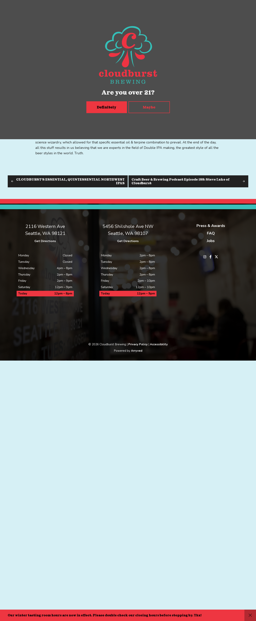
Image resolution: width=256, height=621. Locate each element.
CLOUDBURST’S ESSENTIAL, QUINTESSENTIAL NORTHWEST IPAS (70, 181)
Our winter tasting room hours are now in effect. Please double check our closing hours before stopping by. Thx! (105, 615)
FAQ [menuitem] (211, 233)
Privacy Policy (138, 605)
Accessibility (159, 605)
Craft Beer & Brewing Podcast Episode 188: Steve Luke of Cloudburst (181, 181)
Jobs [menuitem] (211, 240)
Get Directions (45, 241)
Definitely (106, 107)
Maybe (149, 107)
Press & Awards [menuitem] (210, 225)
